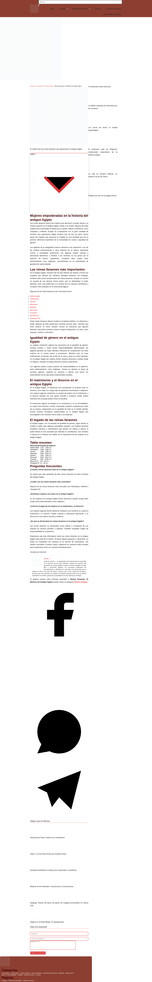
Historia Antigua (25, 969)
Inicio (49, 9)
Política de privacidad (15, 977)
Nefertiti (33, 302)
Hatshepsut (34, 293)
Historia (57, 9)
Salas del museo (29, 971)
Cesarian (33, 307)
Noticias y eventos (97, 9)
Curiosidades (6, 969)
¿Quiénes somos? (28, 977)
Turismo (85, 9)
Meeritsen (34, 299)
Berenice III (34, 310)
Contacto (4, 977)
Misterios (61, 969)
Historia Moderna (36, 969)
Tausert (33, 296)
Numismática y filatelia (114, 9)
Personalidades (11, 971)
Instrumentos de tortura (50, 969)
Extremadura (15, 969)
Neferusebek (35, 291)
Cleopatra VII (35, 313)
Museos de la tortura (71, 9)
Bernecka (33, 304)
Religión (20, 971)
